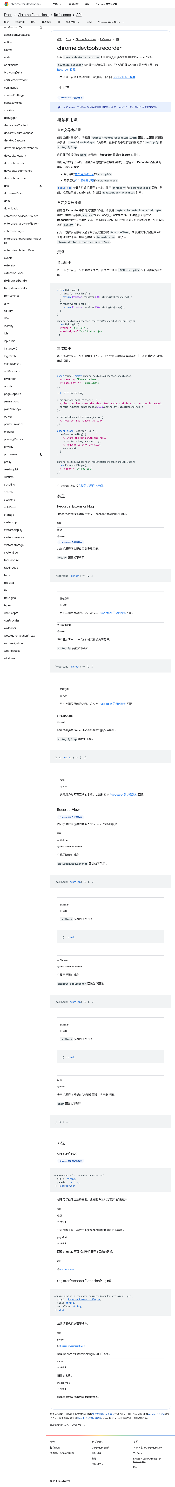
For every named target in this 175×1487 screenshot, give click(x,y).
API (79, 15)
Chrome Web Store (109, 22)
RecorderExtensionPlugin (72, 1345)
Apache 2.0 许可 (156, 1414)
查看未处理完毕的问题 (62, 1453)
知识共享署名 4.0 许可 (103, 1414)
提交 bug (55, 1447)
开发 (33, 22)
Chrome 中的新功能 (106, 4)
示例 (89, 22)
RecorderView (67, 1269)
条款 (52, 1481)
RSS (135, 1466)
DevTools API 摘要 (124, 77)
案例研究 (73, 4)
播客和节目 (98, 1464)
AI (58, 22)
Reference (62, 15)
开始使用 (20, 22)
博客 (87, 4)
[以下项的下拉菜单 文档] (62, 4)
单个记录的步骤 (84, 180)
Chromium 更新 (100, 1447)
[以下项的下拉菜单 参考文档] (80, 22)
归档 (94, 1458)
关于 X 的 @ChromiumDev (147, 1447)
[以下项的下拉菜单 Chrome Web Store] (124, 22)
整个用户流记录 (84, 174)
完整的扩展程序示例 (90, 486)
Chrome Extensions (33, 15)
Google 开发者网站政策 (89, 1418)
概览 (6, 22)
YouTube (137, 1453)
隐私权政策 (64, 1481)
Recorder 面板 (66, 69)
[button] (22, 515)
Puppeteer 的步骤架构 (123, 794)
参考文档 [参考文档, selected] (71, 22)
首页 (59, 39)
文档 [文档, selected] (55, 4)
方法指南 (46, 22)
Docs (8, 15)
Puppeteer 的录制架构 (112, 613)
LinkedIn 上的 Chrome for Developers (147, 1460)
